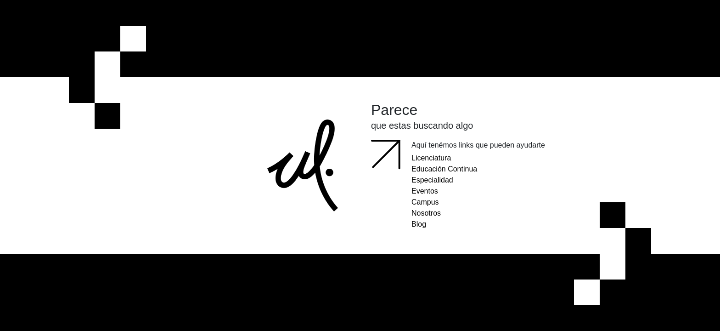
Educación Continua (444, 169)
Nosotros (426, 213)
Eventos (424, 191)
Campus (425, 202)
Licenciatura (431, 158)
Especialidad (432, 180)
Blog (418, 224)
